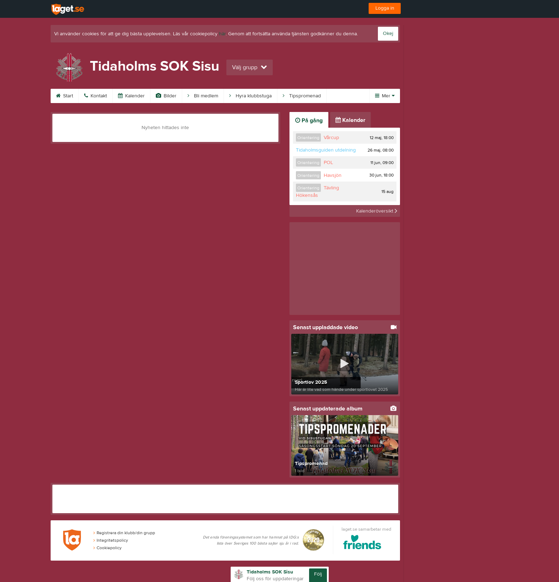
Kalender (131, 96)
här (222, 34)
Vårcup (331, 137)
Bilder (166, 96)
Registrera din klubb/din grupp (124, 533)
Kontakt (95, 96)
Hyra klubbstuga (250, 96)
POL (328, 162)
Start (64, 96)
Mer (385, 96)
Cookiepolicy (107, 548)
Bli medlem (203, 96)
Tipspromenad (302, 96)
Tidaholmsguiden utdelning (326, 150)
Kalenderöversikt (376, 211)
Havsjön (333, 175)
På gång (309, 120)
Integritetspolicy (110, 540)
